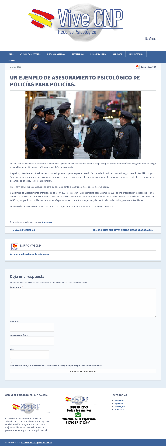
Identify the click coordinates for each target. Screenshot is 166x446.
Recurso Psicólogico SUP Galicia (36, 442)
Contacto (117, 54)
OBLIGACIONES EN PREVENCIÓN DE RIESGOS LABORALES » (122, 229)
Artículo (119, 400)
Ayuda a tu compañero (30, 54)
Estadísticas (78, 54)
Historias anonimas (56, 54)
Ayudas (119, 403)
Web (12, 349)
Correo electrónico (19, 335)
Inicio (11, 54)
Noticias (119, 409)
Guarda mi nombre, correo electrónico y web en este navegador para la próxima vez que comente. (56, 365)
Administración (136, 54)
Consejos (47, 222)
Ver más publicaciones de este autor (29, 254)
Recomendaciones (98, 54)
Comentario (16, 287)
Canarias (12, 60)
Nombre (14, 321)
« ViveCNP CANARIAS (24, 229)
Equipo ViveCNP (148, 67)
